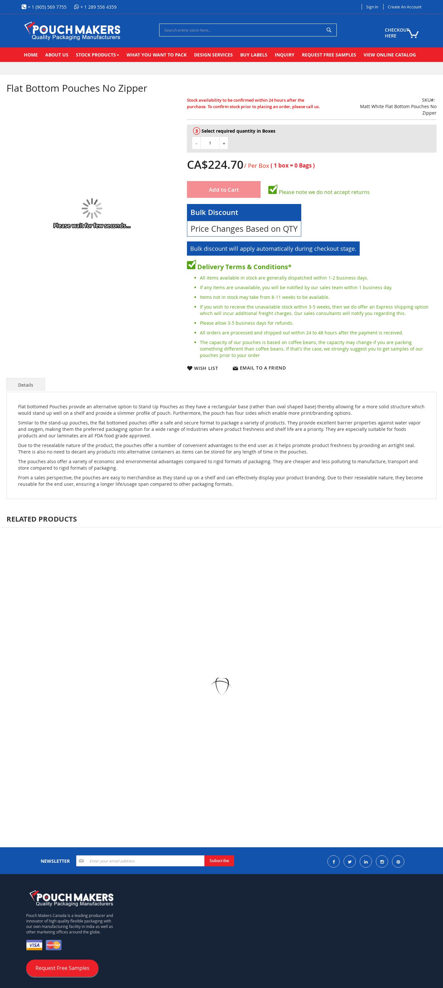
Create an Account (404, 6)
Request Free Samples (62, 968)
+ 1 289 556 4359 (98, 7)
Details (25, 385)
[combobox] (248, 30)
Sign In (372, 6)
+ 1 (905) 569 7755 (46, 7)
